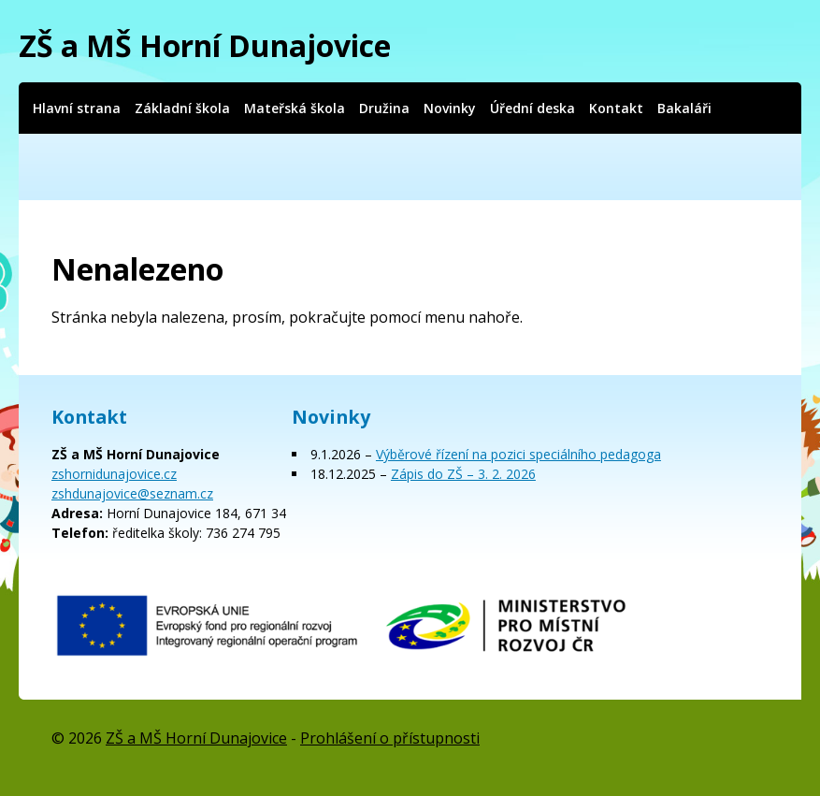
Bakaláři (684, 108)
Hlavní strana (77, 108)
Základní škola (182, 108)
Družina (384, 108)
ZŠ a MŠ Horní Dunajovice (205, 45)
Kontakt (616, 108)
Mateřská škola (294, 108)
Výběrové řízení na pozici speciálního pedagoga (518, 454)
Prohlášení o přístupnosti (390, 738)
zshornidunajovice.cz (114, 474)
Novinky (450, 108)
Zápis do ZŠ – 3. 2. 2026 (463, 474)
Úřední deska (532, 108)
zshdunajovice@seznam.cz (132, 493)
